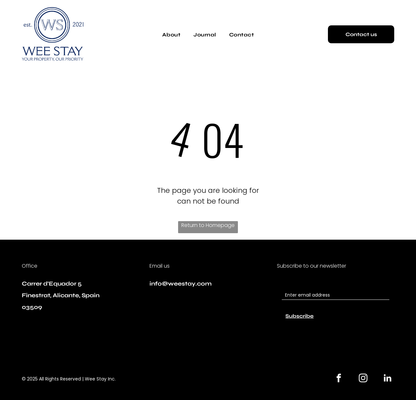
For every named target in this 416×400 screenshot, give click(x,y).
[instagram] (363, 379)
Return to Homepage (208, 225)
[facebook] (338, 379)
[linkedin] (387, 379)
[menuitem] (171, 34)
